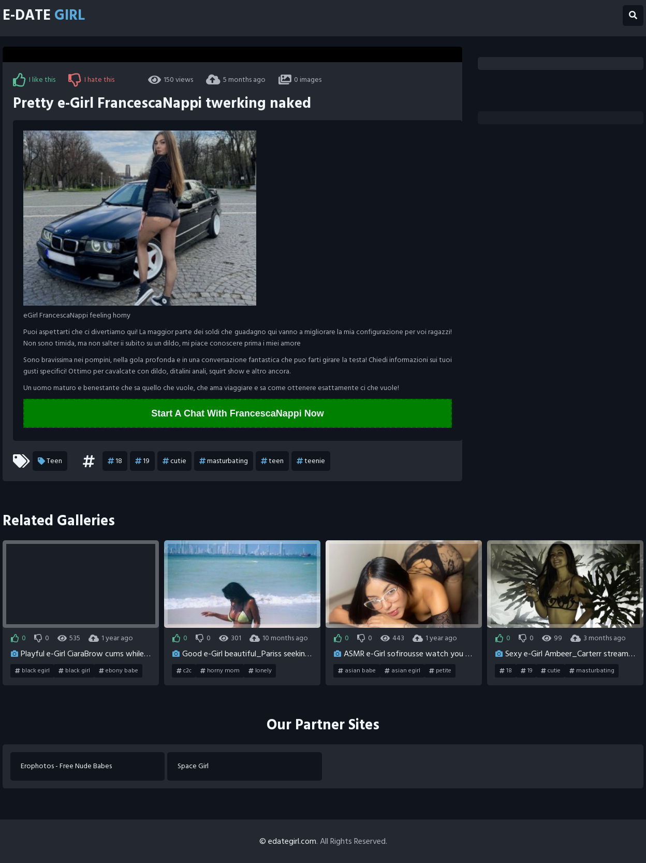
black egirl (32, 671)
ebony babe (118, 671)
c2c (184, 671)
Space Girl (193, 766)
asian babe (357, 671)
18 (115, 461)
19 (142, 461)
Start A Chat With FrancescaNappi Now (237, 413)
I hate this (91, 80)
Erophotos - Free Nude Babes (66, 766)
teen (272, 461)
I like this (34, 80)
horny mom (220, 671)
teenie (311, 461)
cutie (174, 461)
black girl (74, 671)
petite (440, 671)
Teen (50, 461)
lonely (260, 671)
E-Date (44, 15)
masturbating (223, 461)
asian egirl (402, 671)
